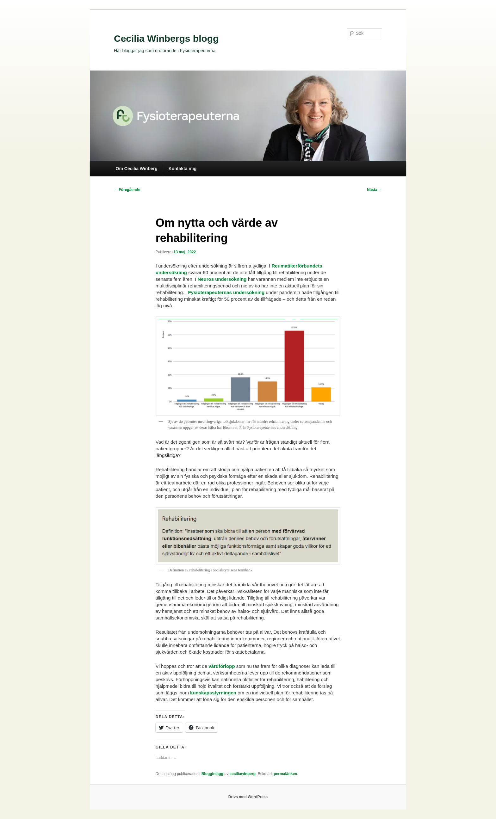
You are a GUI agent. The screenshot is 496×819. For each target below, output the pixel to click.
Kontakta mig (183, 168)
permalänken (285, 774)
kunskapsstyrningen (213, 692)
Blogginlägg (212, 774)
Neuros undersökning (222, 279)
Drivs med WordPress (248, 797)
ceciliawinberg (242, 774)
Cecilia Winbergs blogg (166, 38)
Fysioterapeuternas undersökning (226, 292)
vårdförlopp (221, 666)
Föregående (127, 190)
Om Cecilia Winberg (137, 168)
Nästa (374, 190)
